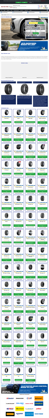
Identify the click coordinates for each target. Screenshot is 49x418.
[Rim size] (38, 31)
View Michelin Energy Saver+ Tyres (42, 174)
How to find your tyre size (36, 35)
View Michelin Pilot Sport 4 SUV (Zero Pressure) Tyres (30, 260)
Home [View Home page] (2, 14)
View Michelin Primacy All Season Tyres (6, 346)
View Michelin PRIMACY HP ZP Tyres (18, 346)
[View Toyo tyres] (38, 414)
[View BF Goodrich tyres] (10, 398)
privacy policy (43, 0)
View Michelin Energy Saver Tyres (30, 174)
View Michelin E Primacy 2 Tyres (6, 173)
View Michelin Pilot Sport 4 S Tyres (6, 260)
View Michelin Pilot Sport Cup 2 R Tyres (30, 277)
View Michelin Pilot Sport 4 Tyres (18, 242)
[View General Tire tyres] (29, 403)
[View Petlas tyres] (38, 409)
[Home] (2, 10)
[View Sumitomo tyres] (29, 414)
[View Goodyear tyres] (38, 403)
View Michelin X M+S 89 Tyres (42, 362)
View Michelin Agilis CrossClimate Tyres (42, 122)
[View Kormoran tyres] (19, 409)
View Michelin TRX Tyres (30, 345)
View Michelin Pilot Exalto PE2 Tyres (18, 225)
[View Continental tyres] (38, 398)
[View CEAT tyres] (29, 398)
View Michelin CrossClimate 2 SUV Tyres (42, 139)
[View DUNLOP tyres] (10, 403)
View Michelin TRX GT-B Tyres (42, 345)
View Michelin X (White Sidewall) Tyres (19, 363)
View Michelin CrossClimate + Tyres (18, 139)
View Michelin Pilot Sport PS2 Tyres (6, 294)
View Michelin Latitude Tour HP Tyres (42, 208)
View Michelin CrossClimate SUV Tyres (42, 157)
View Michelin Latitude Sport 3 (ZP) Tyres (18, 208)
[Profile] (33, 31)
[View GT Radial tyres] (10, 409)
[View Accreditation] (45, 6)
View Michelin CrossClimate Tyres (6, 139)
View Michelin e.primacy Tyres (18, 173)
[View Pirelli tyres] (10, 414)
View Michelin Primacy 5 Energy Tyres (42, 328)
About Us (21, 10)
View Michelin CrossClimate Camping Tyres (30, 157)
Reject (24, 2)
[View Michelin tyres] (29, 409)
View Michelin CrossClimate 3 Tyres (6, 157)
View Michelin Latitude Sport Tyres (30, 191)
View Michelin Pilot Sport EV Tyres (42, 277)
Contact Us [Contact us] (26, 10)
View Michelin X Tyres (6, 362)
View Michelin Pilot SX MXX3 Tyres (42, 294)
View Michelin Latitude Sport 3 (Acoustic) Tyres (6, 208)
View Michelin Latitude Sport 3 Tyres (42, 191)
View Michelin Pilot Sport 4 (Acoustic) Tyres (30, 242)
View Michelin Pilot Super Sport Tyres (30, 294)
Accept (18, 2)
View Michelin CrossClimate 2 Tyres (30, 139)
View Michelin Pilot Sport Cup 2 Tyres (18, 277)
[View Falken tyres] (19, 403)
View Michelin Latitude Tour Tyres (30, 208)
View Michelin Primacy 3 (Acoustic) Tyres (18, 311)
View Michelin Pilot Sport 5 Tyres (42, 259)
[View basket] (47, 10)
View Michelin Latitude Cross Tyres (6, 191)
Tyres (4, 10)
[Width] (28, 31)
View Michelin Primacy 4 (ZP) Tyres (6, 328)
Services (8, 10)
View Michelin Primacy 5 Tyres (30, 328)
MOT (11, 10)
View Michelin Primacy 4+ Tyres (18, 328)
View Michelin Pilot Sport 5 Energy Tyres (6, 277)
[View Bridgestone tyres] (19, 398)
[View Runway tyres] (19, 414)
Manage (30, 2)
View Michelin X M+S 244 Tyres (30, 362)
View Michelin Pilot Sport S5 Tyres (18, 294)
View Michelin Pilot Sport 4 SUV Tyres (18, 260)
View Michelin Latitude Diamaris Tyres (19, 191)
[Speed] (43, 31)
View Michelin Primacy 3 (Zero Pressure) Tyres (30, 311)
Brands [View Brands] (5, 14)
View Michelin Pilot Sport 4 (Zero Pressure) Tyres (42, 242)
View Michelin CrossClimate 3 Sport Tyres (18, 157)
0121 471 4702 (15, 7)
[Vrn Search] (33, 23)
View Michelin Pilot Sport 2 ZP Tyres (42, 225)
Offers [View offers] (30, 10)
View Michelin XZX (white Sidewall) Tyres (30, 380)
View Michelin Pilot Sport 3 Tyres (6, 242)
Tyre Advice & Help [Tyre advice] (16, 10)
